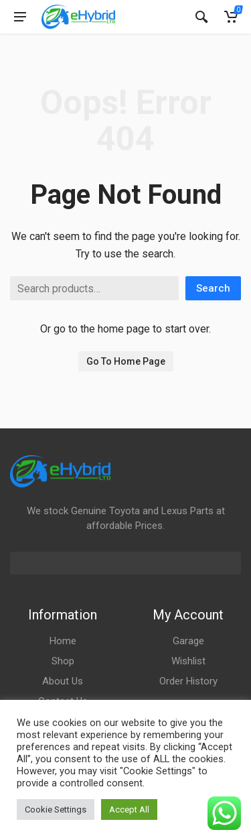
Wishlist (188, 661)
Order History (188, 681)
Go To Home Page (125, 361)
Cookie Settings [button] (55, 809)
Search (213, 288)
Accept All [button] (129, 809)
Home (63, 641)
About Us (62, 681)
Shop (63, 661)
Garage (188, 641)
